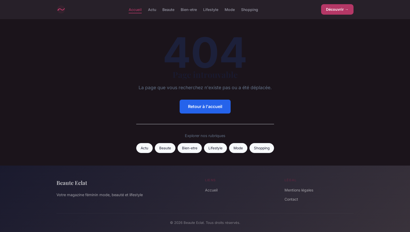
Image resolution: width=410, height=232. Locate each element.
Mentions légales (298, 190)
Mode (230, 9)
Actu (152, 9)
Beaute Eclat (71, 182)
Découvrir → (337, 9)
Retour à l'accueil (205, 106)
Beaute (168, 9)
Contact (291, 199)
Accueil (135, 9)
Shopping (249, 9)
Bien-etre (189, 9)
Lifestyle (210, 9)
